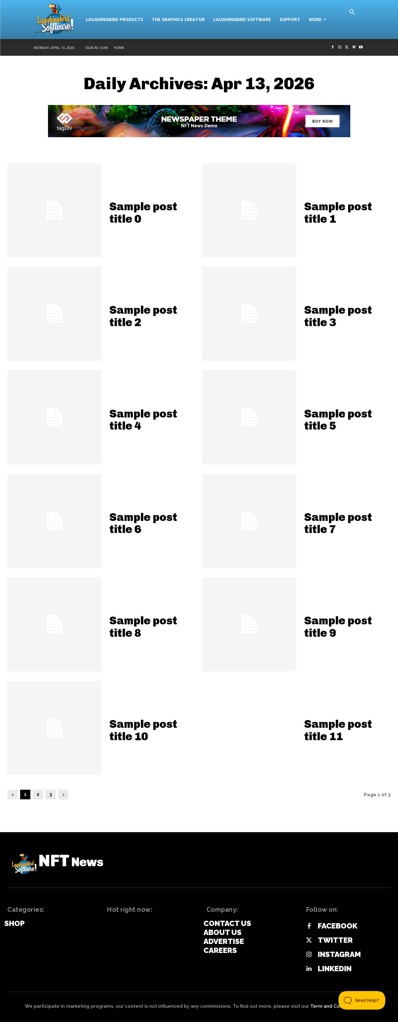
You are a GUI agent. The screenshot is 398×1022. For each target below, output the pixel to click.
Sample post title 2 (143, 316)
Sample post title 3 (338, 316)
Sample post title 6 (143, 523)
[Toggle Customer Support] (362, 1000)
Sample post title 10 (143, 730)
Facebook (337, 926)
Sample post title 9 (338, 627)
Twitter (335, 940)
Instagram (339, 954)
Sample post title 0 (143, 212)
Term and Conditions (334, 1006)
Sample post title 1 (338, 212)
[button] (352, 12)
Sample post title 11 (338, 730)
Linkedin (335, 968)
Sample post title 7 (338, 523)
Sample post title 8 (143, 627)
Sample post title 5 (338, 420)
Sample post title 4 (143, 420)
